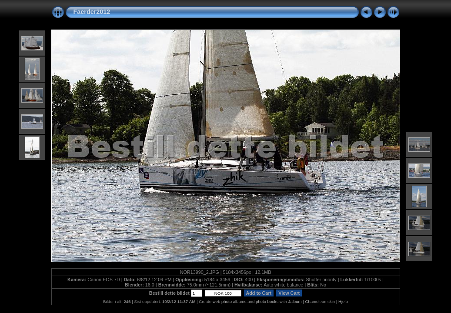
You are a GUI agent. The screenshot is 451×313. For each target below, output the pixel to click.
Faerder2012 (91, 11)
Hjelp (343, 301)
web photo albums (230, 301)
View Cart (289, 293)
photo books (267, 301)
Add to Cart (259, 293)
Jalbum (295, 301)
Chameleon (315, 301)
